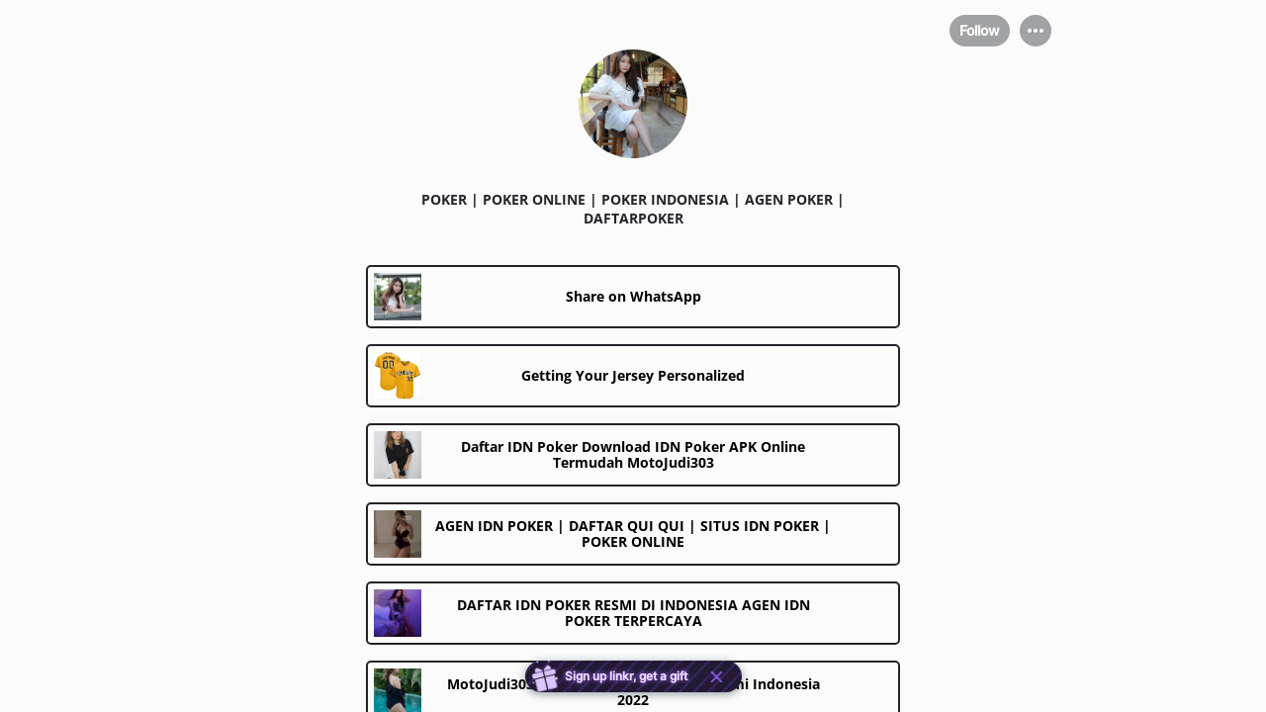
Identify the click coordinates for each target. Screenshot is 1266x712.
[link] (633, 296)
